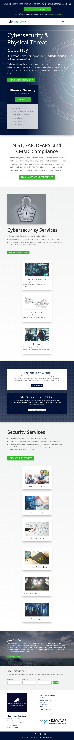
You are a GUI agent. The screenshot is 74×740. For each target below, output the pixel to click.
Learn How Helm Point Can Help (18, 252)
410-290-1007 (15, 727)
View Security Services (21, 458)
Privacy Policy (44, 704)
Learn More (23, 99)
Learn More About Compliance (37, 177)
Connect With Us (38, 9)
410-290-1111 (16, 725)
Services (42, 702)
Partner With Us (37, 386)
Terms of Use (43, 707)
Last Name (25, 680)
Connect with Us (45, 709)
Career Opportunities (47, 695)
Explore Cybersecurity (21, 80)
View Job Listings (56, 14)
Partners (42, 698)
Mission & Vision (45, 700)
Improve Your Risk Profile (37, 410)
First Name (10, 680)
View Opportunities (14, 656)
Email (39, 680)
